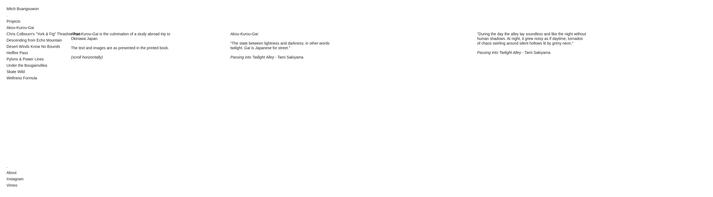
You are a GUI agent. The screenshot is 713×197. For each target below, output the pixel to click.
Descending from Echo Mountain (34, 40)
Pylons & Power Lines (25, 59)
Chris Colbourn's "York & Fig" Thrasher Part (43, 34)
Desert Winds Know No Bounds (33, 46)
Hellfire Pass (17, 53)
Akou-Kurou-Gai (20, 27)
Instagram (15, 179)
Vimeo (12, 185)
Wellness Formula (22, 78)
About (12, 172)
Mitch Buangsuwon (23, 9)
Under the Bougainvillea (27, 65)
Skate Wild (16, 71)
